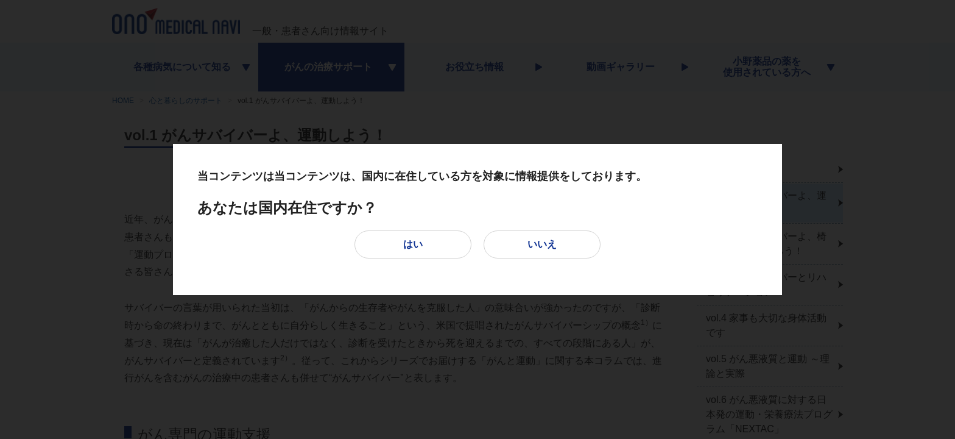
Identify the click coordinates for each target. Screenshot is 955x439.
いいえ (542, 244)
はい (413, 244)
